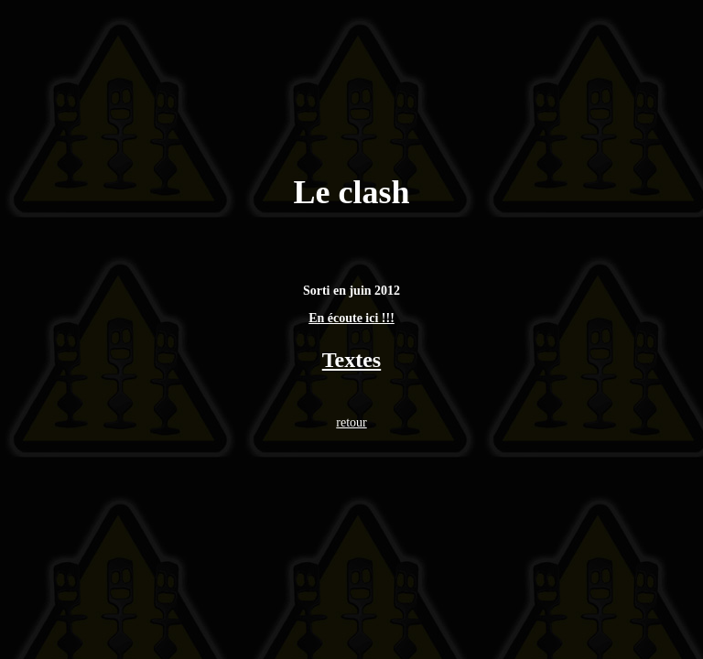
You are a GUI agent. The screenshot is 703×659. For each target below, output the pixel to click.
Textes (351, 360)
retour (351, 422)
